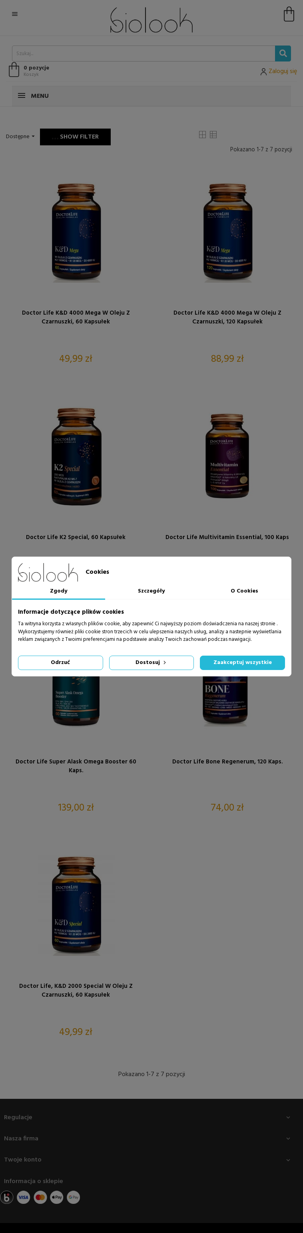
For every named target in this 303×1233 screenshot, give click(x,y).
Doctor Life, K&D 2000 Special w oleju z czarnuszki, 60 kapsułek (76, 990)
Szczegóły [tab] (151, 591)
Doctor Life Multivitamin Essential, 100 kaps (227, 537)
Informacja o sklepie (33, 1181)
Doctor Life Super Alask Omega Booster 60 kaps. (76, 766)
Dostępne (21, 136)
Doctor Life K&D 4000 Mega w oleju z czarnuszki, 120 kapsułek (227, 317)
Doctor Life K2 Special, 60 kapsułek (76, 537)
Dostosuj (151, 662)
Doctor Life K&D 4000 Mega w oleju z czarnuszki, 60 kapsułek (76, 317)
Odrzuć (60, 662)
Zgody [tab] (58, 591)
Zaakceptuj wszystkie (242, 662)
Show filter (75, 137)
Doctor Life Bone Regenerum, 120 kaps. (227, 762)
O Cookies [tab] (244, 591)
